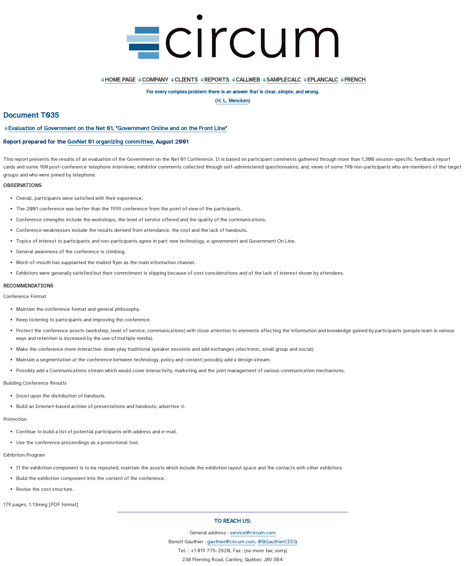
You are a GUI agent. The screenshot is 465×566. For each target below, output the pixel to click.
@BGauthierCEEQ (277, 541)
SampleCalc (283, 79)
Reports (216, 79)
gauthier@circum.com (231, 541)
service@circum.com (253, 533)
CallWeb (248, 79)
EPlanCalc (322, 79)
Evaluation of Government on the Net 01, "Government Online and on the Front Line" (117, 128)
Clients (186, 79)
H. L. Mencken (232, 101)
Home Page (120, 79)
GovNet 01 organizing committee (110, 141)
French (355, 79)
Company (155, 79)
